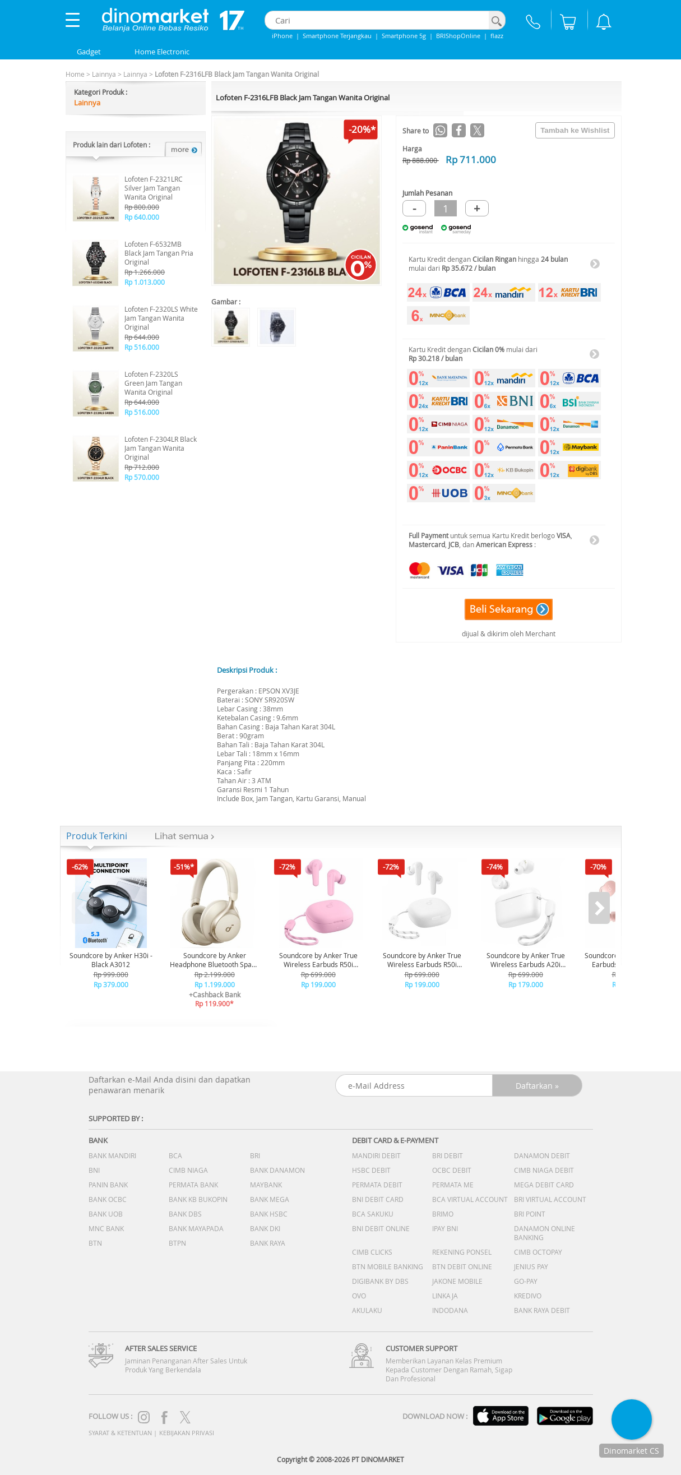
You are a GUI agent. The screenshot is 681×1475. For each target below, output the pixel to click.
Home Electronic (162, 52)
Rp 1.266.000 (144, 271)
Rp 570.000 (141, 477)
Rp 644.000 (141, 336)
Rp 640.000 (141, 216)
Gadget (89, 52)
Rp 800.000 (141, 206)
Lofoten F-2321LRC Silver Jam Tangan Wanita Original (153, 187)
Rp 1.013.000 (144, 282)
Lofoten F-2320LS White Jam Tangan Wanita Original (161, 317)
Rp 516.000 (141, 347)
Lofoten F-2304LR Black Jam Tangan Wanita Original (160, 447)
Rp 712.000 (141, 467)
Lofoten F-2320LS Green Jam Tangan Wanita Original (153, 382)
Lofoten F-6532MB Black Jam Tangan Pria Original (158, 252)
